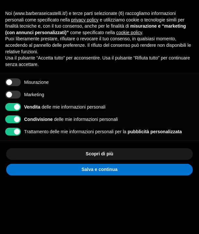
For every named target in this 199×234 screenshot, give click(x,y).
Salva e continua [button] (99, 169)
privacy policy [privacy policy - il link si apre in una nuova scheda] (84, 19)
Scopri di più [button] (99, 153)
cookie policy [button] (129, 32)
